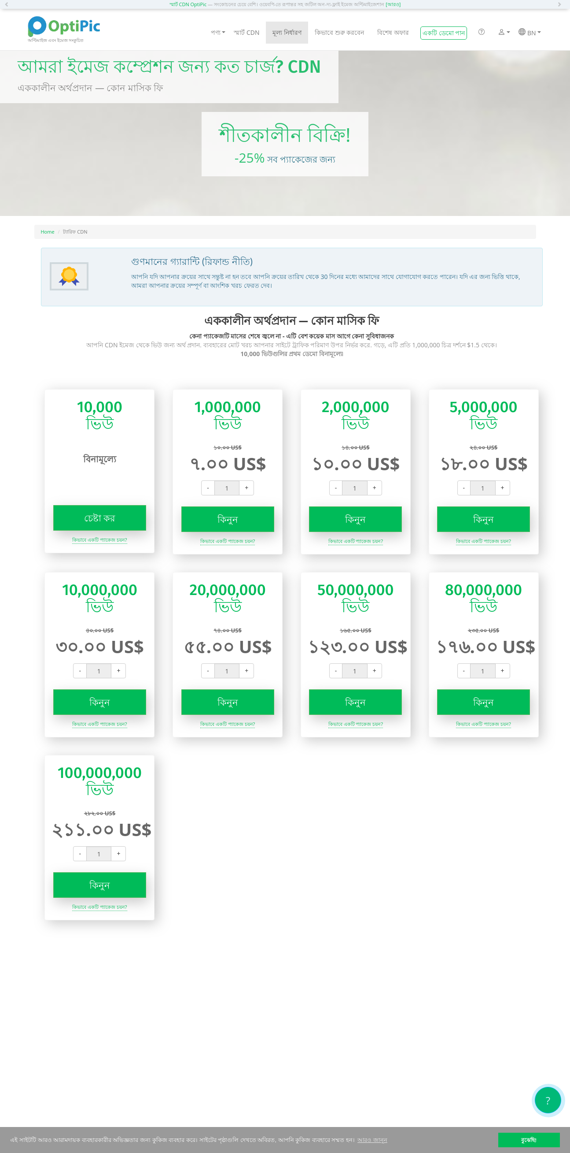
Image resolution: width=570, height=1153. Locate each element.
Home (48, 231)
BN (530, 32)
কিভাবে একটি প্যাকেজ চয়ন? (99, 539)
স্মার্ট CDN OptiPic (188, 4)
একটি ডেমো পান (444, 33)
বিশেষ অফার (393, 32)
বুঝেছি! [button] (529, 1140)
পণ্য (218, 32)
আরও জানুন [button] (372, 1140)
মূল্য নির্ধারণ (287, 32)
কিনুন (227, 519)
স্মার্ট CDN (246, 32)
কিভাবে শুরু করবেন (339, 32)
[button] (9, 4)
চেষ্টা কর (99, 518)
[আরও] (393, 4)
